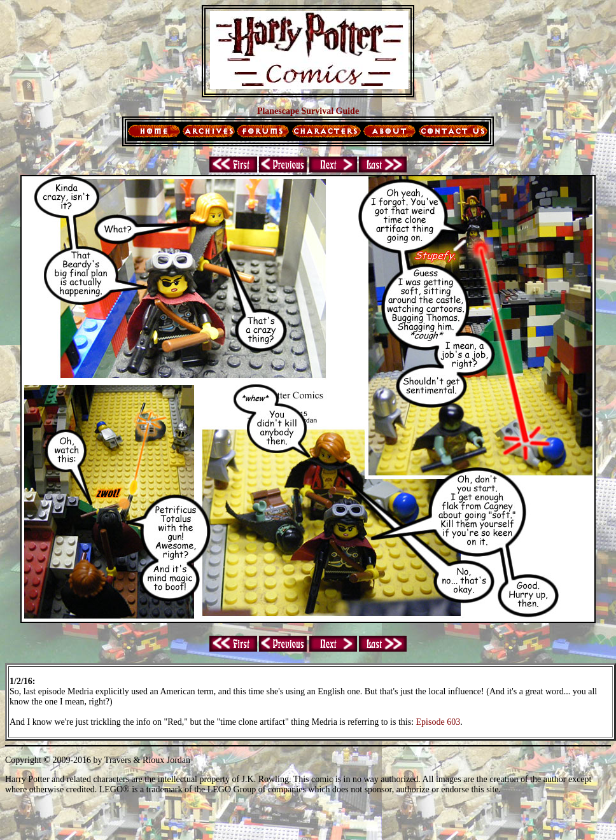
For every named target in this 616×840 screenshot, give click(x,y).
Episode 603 (438, 722)
